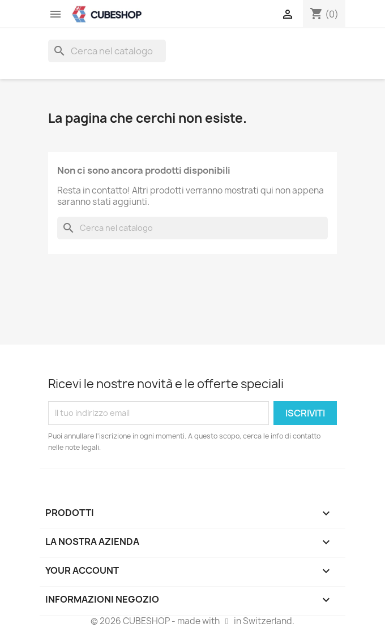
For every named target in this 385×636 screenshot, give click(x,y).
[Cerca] (107, 51)
